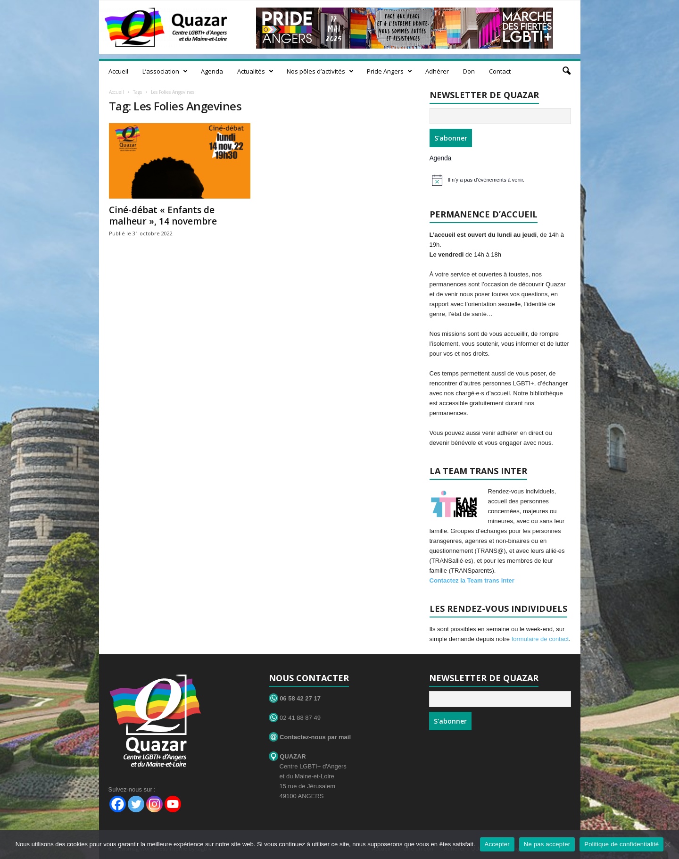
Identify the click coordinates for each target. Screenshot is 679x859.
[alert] (501, 180)
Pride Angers (389, 71)
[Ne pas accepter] (667, 844)
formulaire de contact (540, 638)
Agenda (212, 71)
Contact (500, 71)
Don (469, 71)
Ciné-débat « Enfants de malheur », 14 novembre (163, 215)
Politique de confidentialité (621, 844)
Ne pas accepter (547, 844)
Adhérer (437, 71)
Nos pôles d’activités (320, 71)
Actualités (255, 71)
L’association (165, 71)
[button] (566, 71)
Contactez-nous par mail (310, 737)
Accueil (118, 71)
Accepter (497, 844)
